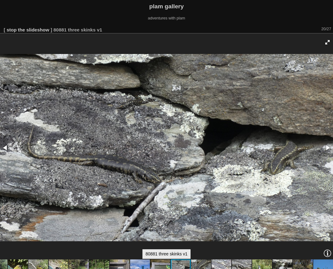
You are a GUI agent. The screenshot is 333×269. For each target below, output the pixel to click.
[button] (327, 42)
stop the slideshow (27, 29)
